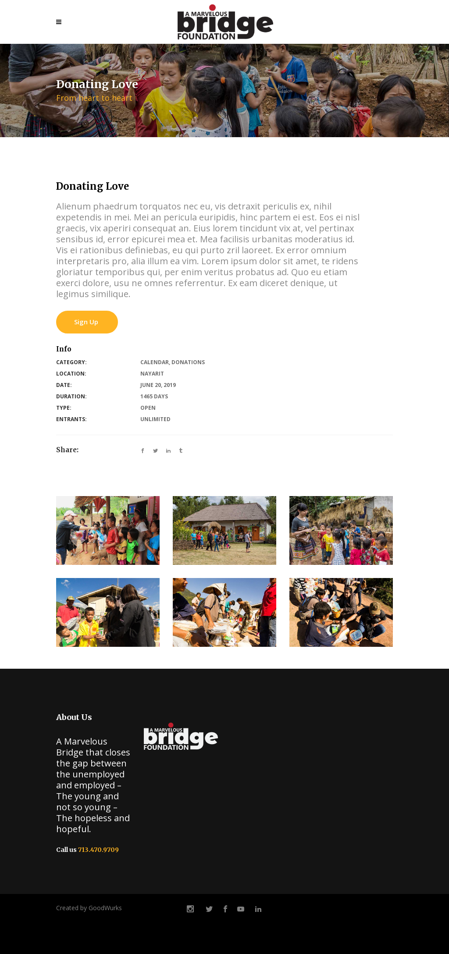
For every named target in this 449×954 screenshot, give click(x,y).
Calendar (154, 362)
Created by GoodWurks (89, 908)
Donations (188, 362)
